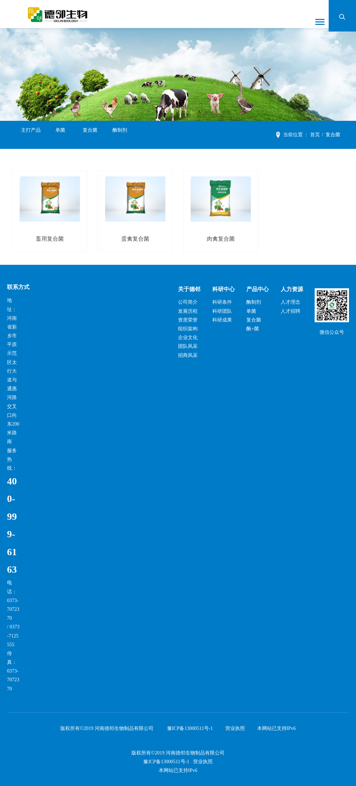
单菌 (60, 135)
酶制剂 (119, 135)
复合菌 (90, 135)
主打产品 (31, 135)
